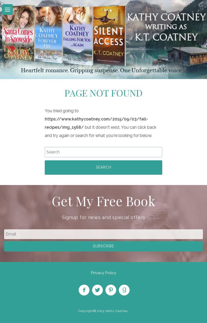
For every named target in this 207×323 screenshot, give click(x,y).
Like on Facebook (84, 290)
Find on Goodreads (124, 290)
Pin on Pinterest (110, 290)
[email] (103, 234)
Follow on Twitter (97, 290)
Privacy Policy (103, 272)
